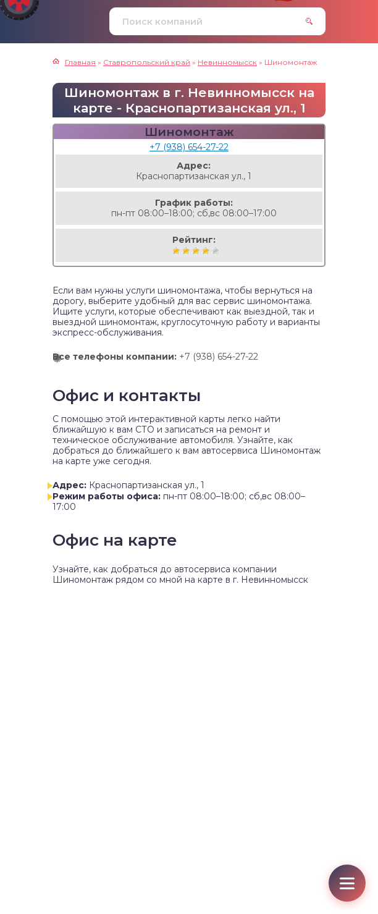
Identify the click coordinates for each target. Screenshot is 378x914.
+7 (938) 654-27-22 (189, 147)
